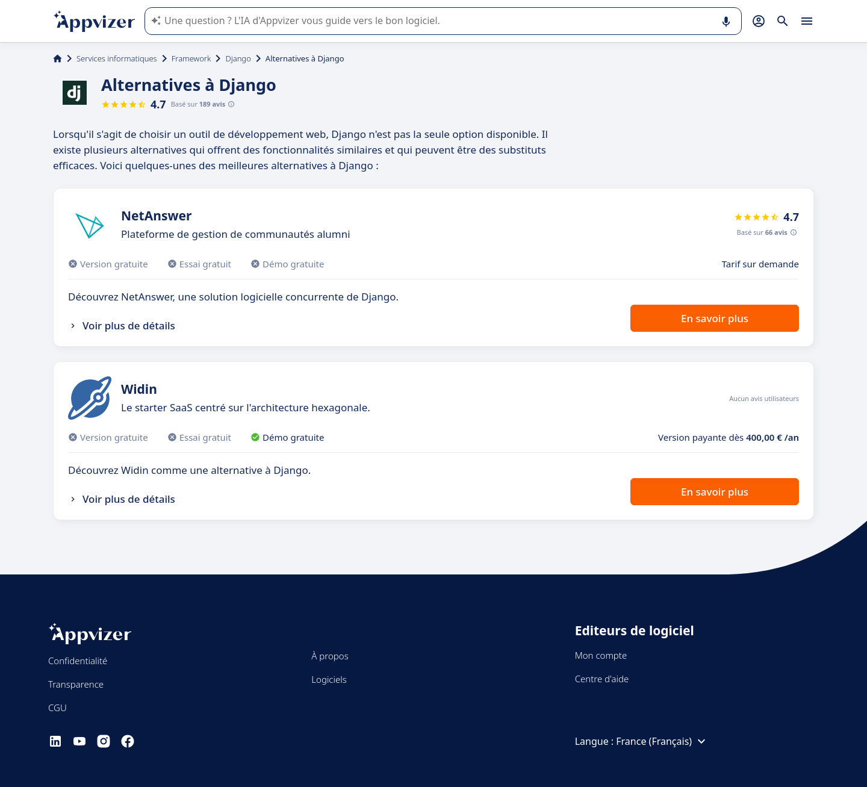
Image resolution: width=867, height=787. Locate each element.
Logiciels (328, 679)
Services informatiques (116, 58)
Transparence (76, 684)
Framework (191, 58)
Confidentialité (77, 661)
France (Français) (662, 741)
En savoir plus (714, 318)
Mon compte (601, 655)
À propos (329, 656)
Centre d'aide (602, 679)
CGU (57, 707)
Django (237, 58)
